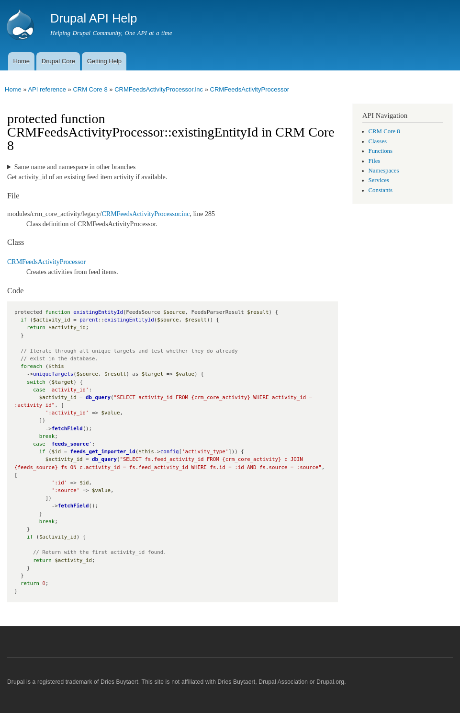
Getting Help (104, 61)
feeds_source (70, 444)
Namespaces (384, 170)
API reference (47, 89)
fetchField (67, 429)
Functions (381, 151)
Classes (378, 141)
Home (21, 61)
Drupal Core (58, 61)
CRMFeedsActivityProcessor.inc (158, 89)
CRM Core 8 (90, 89)
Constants (381, 190)
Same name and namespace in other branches (74, 167)
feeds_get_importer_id (102, 451)
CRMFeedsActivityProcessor (249, 89)
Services (379, 180)
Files (375, 161)
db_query (98, 397)
